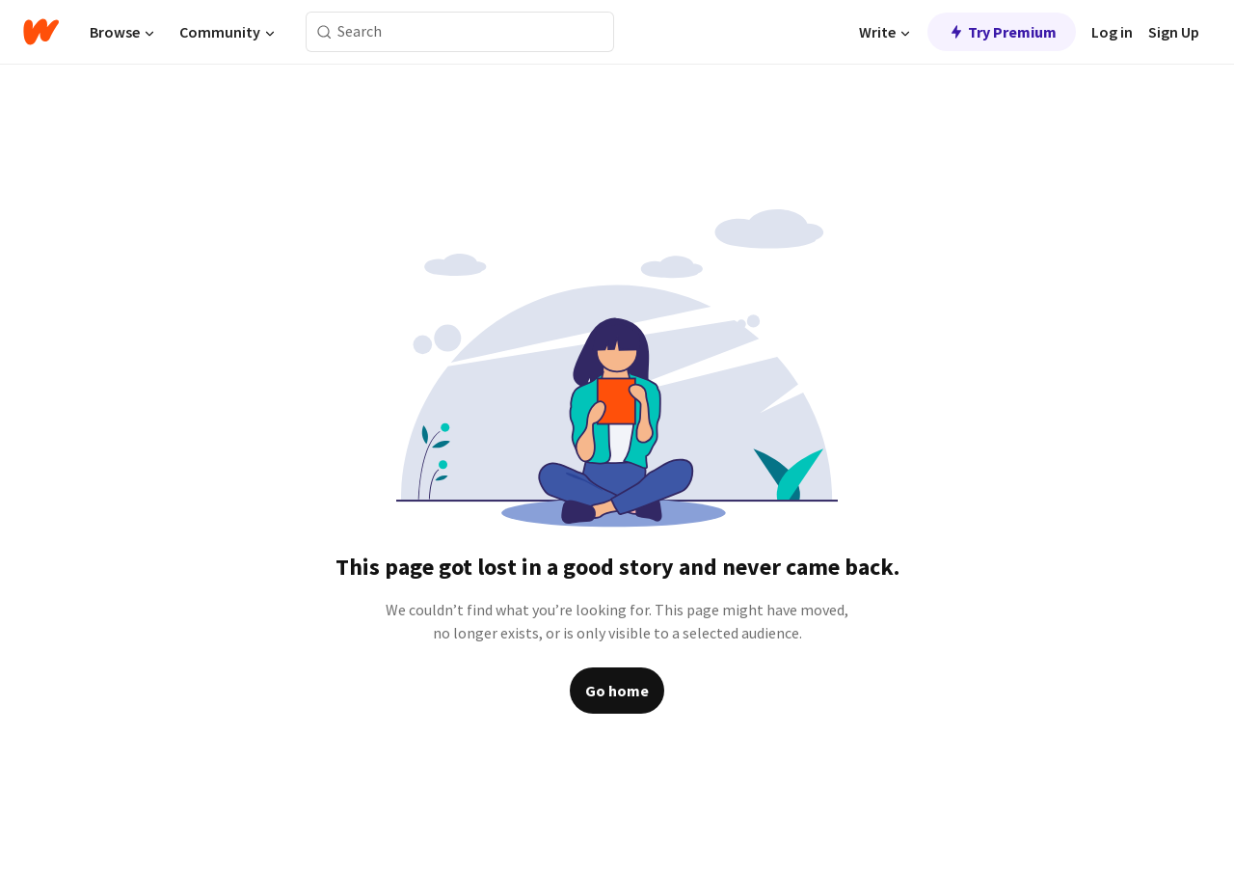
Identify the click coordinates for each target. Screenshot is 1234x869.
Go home (617, 690)
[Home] (41, 31)
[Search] (324, 32)
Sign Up (1173, 31)
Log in (1112, 31)
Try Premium (1002, 31)
